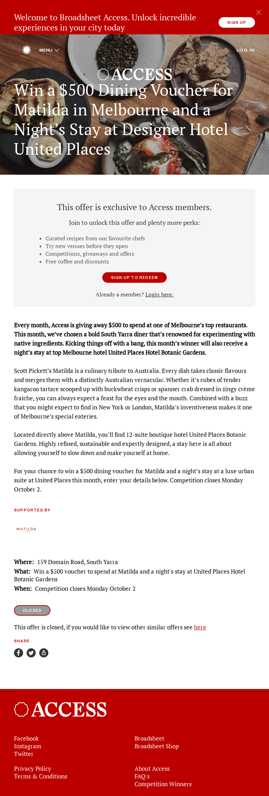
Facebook (26, 713)
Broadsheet (149, 713)
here (200, 602)
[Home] (26, 26)
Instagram (27, 720)
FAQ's (142, 751)
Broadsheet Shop (156, 720)
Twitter (24, 728)
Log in (245, 24)
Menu (49, 24)
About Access (152, 743)
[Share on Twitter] (31, 627)
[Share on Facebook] (18, 627)
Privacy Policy (32, 743)
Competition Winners (163, 758)
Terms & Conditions (40, 751)
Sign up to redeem (134, 251)
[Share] (43, 627)
